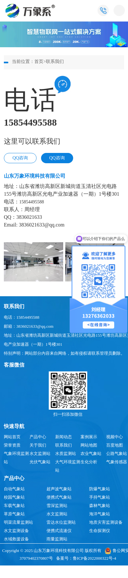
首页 (38, 61)
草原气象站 (14, 513)
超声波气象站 (59, 488)
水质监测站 (65, 453)
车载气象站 (14, 505)
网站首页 (12, 436)
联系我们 (55, 61)
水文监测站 (40, 453)
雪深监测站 (57, 505)
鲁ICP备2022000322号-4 (94, 558)
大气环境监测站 (67, 466)
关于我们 (38, 445)
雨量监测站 (57, 539)
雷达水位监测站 (61, 522)
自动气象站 (14, 488)
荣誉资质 (12, 445)
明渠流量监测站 (18, 522)
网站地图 (89, 445)
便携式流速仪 (59, 530)
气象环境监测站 (16, 457)
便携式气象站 (59, 497)
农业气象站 (91, 453)
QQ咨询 (20, 158)
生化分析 (89, 461)
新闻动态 (63, 436)
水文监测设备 (16, 530)
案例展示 (89, 436)
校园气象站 (14, 497)
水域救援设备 (16, 539)
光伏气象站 (40, 461)
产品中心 (38, 436)
